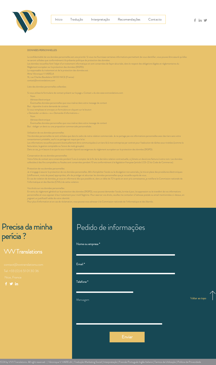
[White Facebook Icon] (6, 284)
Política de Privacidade (189, 362)
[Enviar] (127, 337)
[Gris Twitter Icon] (205, 20)
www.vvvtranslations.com (111, 92)
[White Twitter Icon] (11, 284)
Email (79, 264)
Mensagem (82, 299)
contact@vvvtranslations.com (41, 80)
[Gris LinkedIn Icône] (200, 20)
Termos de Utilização (165, 362)
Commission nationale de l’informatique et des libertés (127, 201)
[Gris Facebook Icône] (195, 20)
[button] (77, 19)
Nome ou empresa (87, 244)
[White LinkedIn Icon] (16, 284)
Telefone (81, 281)
